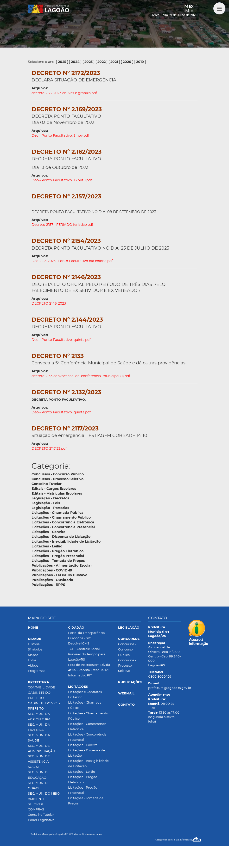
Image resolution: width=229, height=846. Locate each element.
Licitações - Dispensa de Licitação (86, 753)
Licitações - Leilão (81, 771)
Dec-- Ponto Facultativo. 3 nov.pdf (60, 135)
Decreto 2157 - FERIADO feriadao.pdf (62, 225)
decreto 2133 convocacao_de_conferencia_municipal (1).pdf (81, 376)
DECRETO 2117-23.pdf (49, 448)
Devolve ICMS (78, 643)
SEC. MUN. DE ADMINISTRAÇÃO (41, 748)
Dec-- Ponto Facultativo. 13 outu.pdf (62, 180)
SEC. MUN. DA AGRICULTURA (39, 716)
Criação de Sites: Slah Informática (178, 839)
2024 (75, 62)
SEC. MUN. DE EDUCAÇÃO (39, 775)
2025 (62, 62)
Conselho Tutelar (41, 814)
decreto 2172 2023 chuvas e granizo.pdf (64, 93)
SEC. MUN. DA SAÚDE (39, 738)
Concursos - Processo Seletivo (127, 666)
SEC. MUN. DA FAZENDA (39, 727)
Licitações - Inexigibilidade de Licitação (88, 764)
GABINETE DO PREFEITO (39, 695)
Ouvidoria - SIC (79, 638)
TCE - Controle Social (84, 649)
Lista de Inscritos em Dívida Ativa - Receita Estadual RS (89, 667)
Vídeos (33, 665)
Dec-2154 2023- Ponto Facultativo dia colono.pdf (72, 261)
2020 (127, 62)
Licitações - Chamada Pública (85, 705)
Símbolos (35, 649)
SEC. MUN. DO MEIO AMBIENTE (44, 796)
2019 (140, 62)
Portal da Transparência (86, 633)
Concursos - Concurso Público (127, 649)
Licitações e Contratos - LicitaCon (86, 695)
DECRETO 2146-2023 (49, 303)
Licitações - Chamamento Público (88, 716)
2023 (88, 62)
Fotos (32, 660)
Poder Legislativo (41, 820)
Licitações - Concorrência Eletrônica (87, 727)
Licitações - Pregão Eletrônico (82, 780)
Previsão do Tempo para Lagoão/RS (86, 657)
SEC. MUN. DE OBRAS (39, 786)
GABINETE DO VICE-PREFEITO (44, 706)
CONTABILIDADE (41, 687)
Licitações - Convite (83, 745)
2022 (101, 62)
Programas (36, 671)
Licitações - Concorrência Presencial (87, 737)
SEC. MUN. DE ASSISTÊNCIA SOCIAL (39, 762)
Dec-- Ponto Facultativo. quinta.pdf (61, 340)
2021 (114, 62)
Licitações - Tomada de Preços (85, 801)
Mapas (33, 655)
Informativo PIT (80, 675)
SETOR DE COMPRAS (36, 807)
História (34, 644)
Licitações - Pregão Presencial (82, 790)
